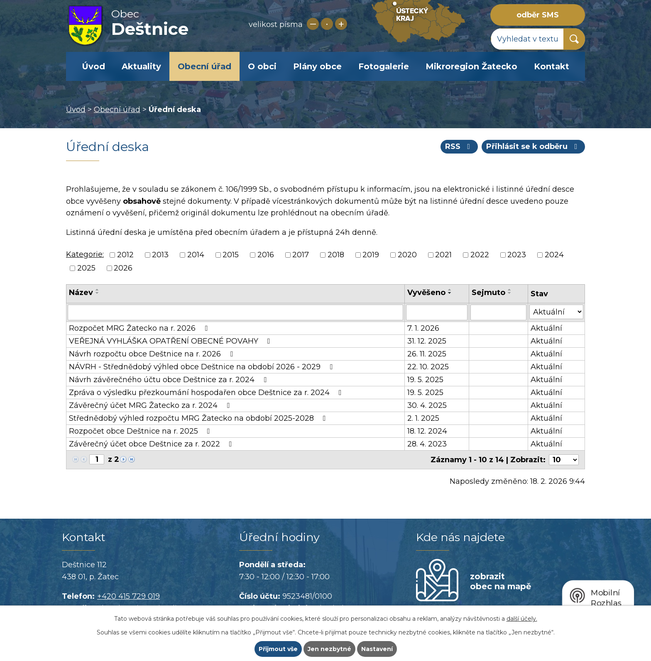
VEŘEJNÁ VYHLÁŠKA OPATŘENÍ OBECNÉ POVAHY (171, 341)
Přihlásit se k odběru (533, 146)
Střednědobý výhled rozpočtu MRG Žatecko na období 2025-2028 (199, 418)
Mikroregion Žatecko (471, 66)
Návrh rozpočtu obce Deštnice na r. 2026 (152, 354)
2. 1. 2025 (423, 418)
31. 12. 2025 (426, 341)
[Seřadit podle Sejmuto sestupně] (509, 293)
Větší (341, 24)
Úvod (93, 66)
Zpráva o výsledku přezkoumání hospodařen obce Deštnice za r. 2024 (207, 392)
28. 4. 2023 (427, 444)
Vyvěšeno (426, 292)
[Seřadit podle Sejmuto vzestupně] (509, 289)
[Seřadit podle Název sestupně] (97, 293)
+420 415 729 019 (128, 596)
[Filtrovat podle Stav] (556, 312)
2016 (265, 254)
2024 (554, 254)
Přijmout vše (278, 649)
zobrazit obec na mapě (500, 581)
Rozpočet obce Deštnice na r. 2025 (141, 431)
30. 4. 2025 (427, 405)
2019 (370, 254)
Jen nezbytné (329, 649)
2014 (195, 254)
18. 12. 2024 (427, 431)
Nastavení (377, 649)
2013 (160, 254)
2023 (516, 254)
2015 (231, 254)
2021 (443, 254)
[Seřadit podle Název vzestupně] (97, 289)
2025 (86, 268)
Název (81, 292)
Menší (313, 24)
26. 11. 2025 (426, 354)
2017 (300, 254)
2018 (336, 254)
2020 (407, 254)
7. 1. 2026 (423, 328)
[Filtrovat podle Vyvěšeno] (436, 312)
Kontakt (551, 66)
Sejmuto (488, 292)
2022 (479, 254)
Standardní (327, 24)
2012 (125, 254)
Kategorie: (85, 254)
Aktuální (546, 328)
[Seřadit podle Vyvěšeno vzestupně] (450, 289)
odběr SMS (537, 15)
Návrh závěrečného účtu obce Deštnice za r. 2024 (169, 379)
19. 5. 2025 (425, 379)
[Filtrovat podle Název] (235, 312)
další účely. (522, 618)
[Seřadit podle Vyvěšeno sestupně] (450, 293)
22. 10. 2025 (428, 366)
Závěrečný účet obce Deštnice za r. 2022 (152, 444)
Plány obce (317, 66)
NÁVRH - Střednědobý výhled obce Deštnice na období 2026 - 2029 (202, 366)
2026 (123, 268)
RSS (459, 146)
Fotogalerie (383, 66)
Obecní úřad (204, 66)
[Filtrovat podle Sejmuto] (498, 312)
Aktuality (141, 66)
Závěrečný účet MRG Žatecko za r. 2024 (151, 405)
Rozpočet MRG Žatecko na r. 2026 (140, 328)
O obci (262, 66)
